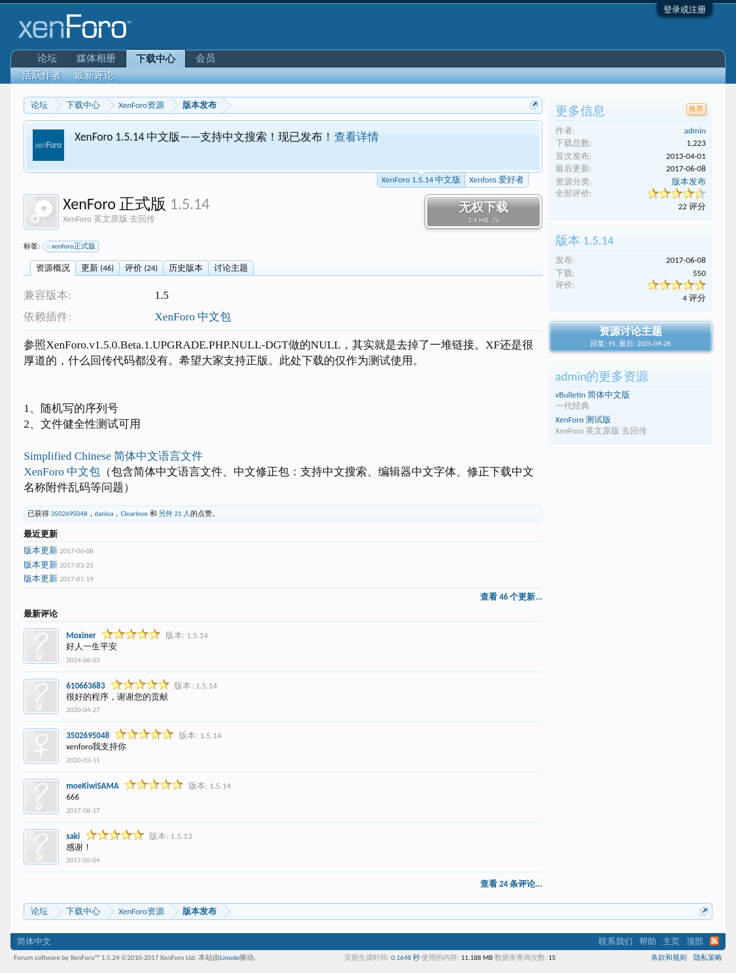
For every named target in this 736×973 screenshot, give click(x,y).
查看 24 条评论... (511, 884)
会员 (205, 58)
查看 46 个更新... (511, 597)
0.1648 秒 (405, 957)
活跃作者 (41, 75)
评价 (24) (141, 268)
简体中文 (34, 941)
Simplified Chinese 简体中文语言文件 (113, 456)
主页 (671, 941)
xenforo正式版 (72, 246)
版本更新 (41, 550)
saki (73, 836)
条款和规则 (669, 957)
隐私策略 (707, 957)
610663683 (85, 686)
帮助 (647, 941)
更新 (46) (97, 268)
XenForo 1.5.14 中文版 (421, 178)
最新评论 (94, 75)
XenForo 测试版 (583, 419)
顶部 (694, 941)
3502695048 (69, 513)
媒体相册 (96, 58)
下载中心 (155, 59)
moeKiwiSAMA (92, 786)
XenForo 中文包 (192, 317)
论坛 (47, 58)
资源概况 (53, 268)
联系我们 (616, 941)
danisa (104, 513)
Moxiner (81, 635)
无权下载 (483, 211)
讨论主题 (231, 268)
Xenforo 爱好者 (496, 179)
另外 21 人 (174, 513)
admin (694, 130)
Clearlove (134, 513)
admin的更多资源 (602, 376)
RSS (714, 941)
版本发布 (689, 181)
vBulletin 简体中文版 (592, 395)
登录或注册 (684, 9)
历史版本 (186, 268)
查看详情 (356, 136)
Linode (229, 957)
